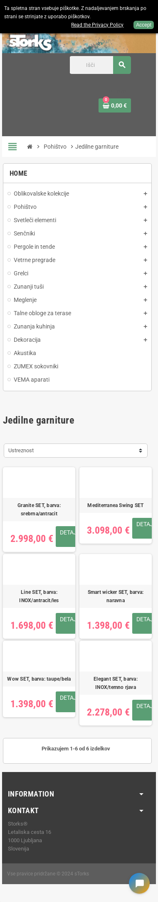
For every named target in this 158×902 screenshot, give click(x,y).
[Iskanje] (100, 65)
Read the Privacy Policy (97, 25)
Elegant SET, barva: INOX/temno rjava (116, 683)
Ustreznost (21, 450)
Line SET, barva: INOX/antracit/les (39, 596)
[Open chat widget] (139, 883)
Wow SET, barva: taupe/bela (39, 679)
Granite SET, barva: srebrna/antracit (39, 509)
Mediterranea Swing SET (115, 505)
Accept (143, 25)
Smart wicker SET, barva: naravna (116, 596)
